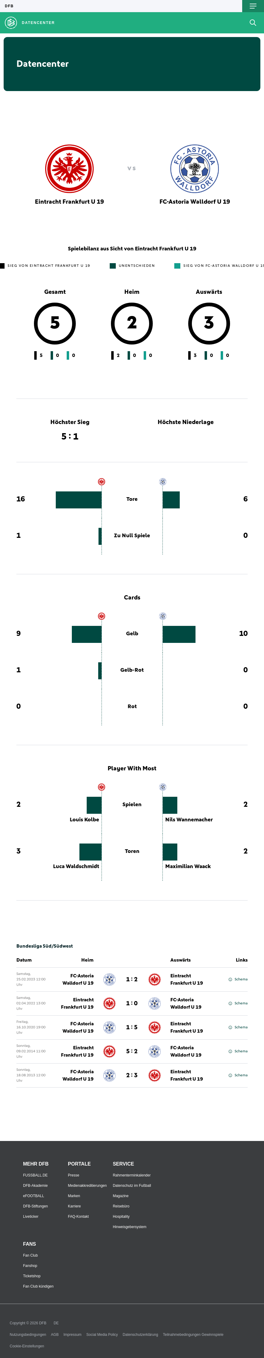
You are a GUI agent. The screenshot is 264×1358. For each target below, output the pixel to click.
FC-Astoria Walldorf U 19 (78, 979)
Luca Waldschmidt (76, 866)
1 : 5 (132, 1027)
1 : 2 (132, 979)
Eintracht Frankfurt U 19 (186, 979)
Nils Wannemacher (189, 820)
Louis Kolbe (84, 820)
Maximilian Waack (188, 866)
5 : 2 (132, 1051)
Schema (238, 979)
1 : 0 (132, 1003)
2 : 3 (132, 1075)
